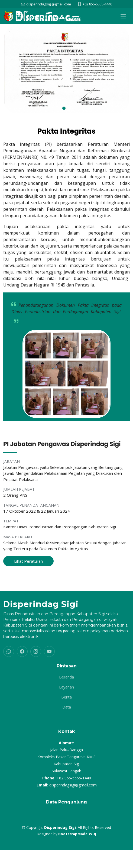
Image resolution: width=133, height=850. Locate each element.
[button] (64, 108)
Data (66, 707)
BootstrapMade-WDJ (77, 833)
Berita (66, 697)
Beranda (66, 677)
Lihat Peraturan (28, 561)
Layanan (66, 687)
